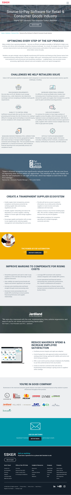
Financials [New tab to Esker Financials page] (49, 472)
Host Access (59, 468)
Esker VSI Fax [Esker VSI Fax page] (60, 470)
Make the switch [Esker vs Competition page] (8, 478)
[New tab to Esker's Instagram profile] (64, 486)
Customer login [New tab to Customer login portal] (7, 476)
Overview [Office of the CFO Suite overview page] (18, 468)
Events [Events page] (33, 474)
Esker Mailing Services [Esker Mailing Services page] (62, 472)
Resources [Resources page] (34, 468)
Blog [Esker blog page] (33, 470)
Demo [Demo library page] (58, 478)
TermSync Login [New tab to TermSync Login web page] (18, 488)
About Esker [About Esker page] (50, 468)
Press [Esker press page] (48, 474)
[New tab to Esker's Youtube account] (59, 486)
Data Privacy (38, 486)
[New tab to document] (36, 396)
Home (2, 33)
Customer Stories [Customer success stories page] (36, 472)
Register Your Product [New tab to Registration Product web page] (9, 488)
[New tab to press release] (55, 397)
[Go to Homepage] (10, 454)
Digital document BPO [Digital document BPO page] (62, 474)
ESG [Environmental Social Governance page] (48, 476)
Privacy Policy (23, 486)
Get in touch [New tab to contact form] (35, 438)
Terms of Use (31, 486)
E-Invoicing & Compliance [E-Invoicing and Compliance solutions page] (21, 474)
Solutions (7, 33)
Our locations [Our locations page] (7, 470)
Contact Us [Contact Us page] (6, 468)
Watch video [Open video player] (35, 25)
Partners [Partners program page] (6, 472)
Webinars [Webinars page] (34, 476)
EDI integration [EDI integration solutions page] (60, 476)
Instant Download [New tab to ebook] (35, 252)
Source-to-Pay (15, 33)
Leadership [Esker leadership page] (49, 470)
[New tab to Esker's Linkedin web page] (54, 486)
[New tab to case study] (7, 396)
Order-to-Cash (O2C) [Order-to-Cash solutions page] (20, 472)
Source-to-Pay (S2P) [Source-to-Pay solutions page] (20, 470)
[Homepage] (6, 2)
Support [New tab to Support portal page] (6, 474)
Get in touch (10, 460)
